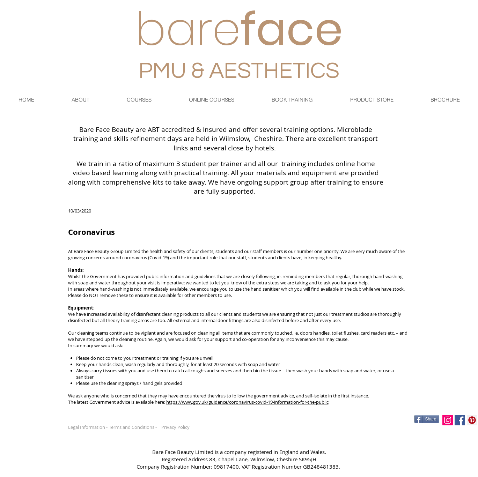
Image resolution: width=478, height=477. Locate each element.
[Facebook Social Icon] (460, 420)
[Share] (426, 419)
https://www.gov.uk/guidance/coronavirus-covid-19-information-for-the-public (247, 402)
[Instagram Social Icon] (447, 420)
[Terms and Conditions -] (135, 427)
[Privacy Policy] (176, 427)
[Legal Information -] (89, 427)
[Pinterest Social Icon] (472, 420)
